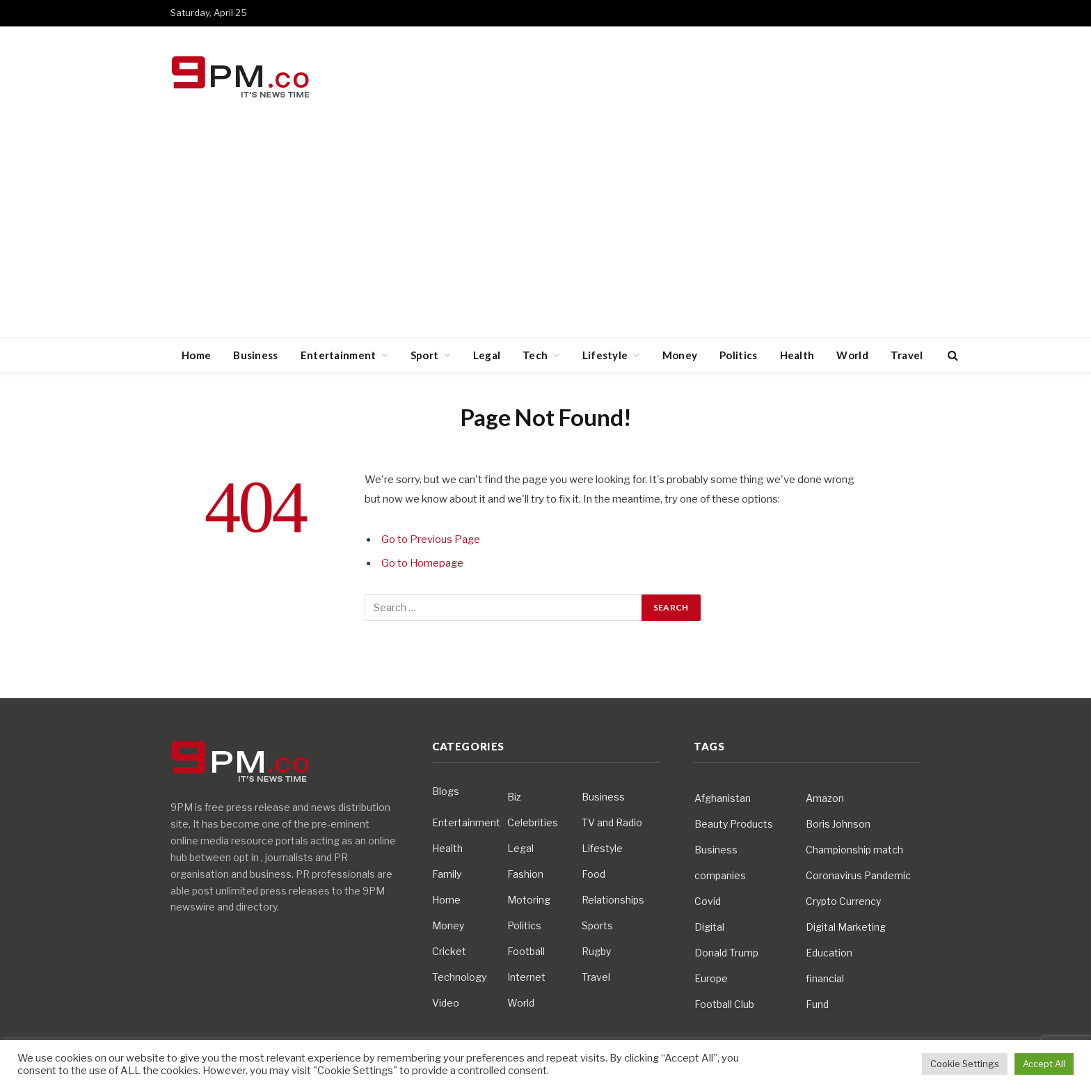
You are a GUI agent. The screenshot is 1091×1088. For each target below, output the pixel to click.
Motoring (528, 900)
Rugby (596, 951)
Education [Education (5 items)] (829, 953)
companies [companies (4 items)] (720, 875)
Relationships (613, 900)
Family (446, 874)
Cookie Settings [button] (964, 1063)
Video (445, 1003)
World (852, 355)
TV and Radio (612, 822)
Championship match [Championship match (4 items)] (854, 850)
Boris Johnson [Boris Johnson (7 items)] (838, 824)
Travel (907, 355)
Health (797, 355)
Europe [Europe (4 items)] (711, 978)
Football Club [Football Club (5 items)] (724, 1004)
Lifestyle (605, 355)
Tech (535, 355)
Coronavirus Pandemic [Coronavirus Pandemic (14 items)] (858, 875)
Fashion (525, 874)
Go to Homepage (423, 563)
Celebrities (532, 822)
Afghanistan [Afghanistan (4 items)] (722, 798)
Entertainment (338, 355)
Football (526, 951)
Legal (487, 355)
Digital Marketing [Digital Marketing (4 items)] (846, 927)
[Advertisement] (545, 232)
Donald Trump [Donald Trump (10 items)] (726, 953)
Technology (459, 977)
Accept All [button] (1044, 1063)
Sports (597, 925)
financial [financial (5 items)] (825, 978)
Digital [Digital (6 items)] (709, 927)
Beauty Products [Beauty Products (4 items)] (733, 824)
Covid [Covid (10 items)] (707, 901)
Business (255, 355)
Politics (738, 355)
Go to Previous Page (431, 539)
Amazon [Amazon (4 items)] (825, 798)
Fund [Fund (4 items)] (817, 1004)
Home (196, 355)
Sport (425, 355)
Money (680, 355)
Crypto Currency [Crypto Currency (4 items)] (843, 901)
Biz (514, 797)
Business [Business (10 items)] (716, 850)
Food (593, 874)
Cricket (449, 951)
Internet (526, 977)
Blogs (445, 791)
